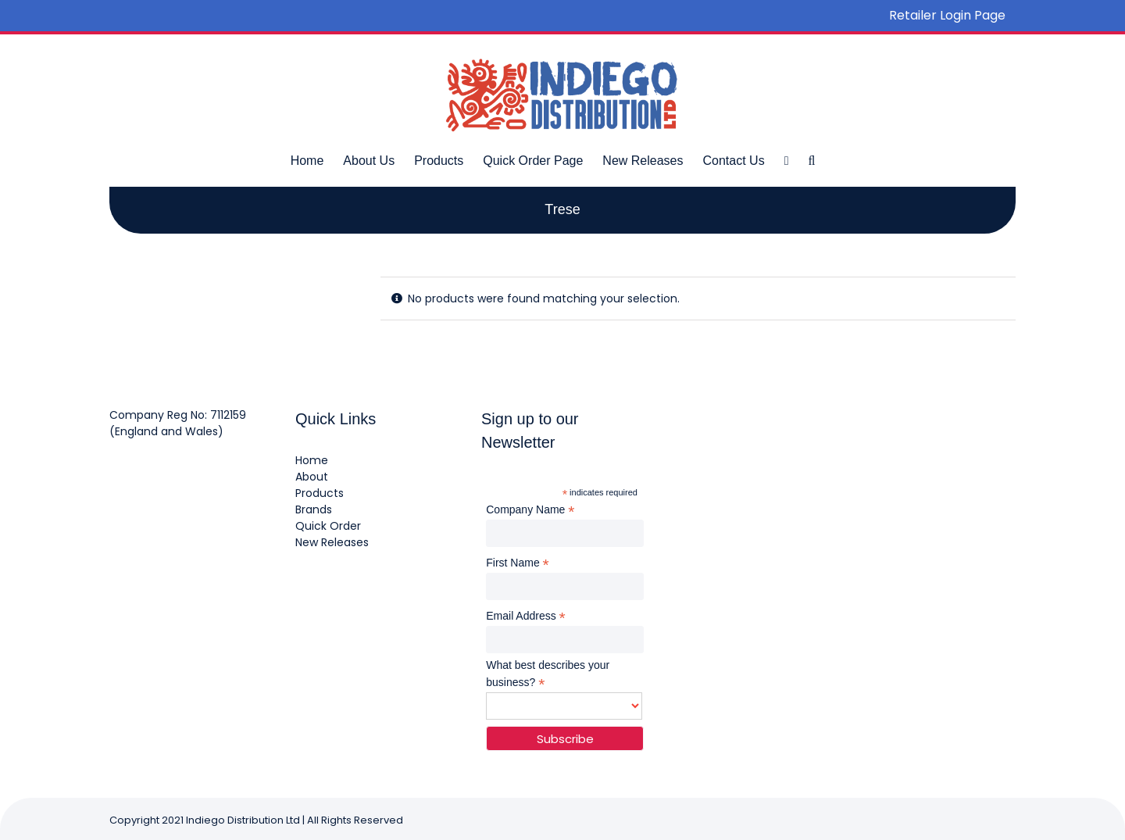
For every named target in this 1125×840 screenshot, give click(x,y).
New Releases (332, 542)
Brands (313, 509)
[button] (811, 160)
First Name (517, 563)
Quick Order (328, 526)
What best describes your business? (547, 674)
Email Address (526, 616)
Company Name (530, 509)
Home (311, 460)
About (311, 476)
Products (319, 493)
